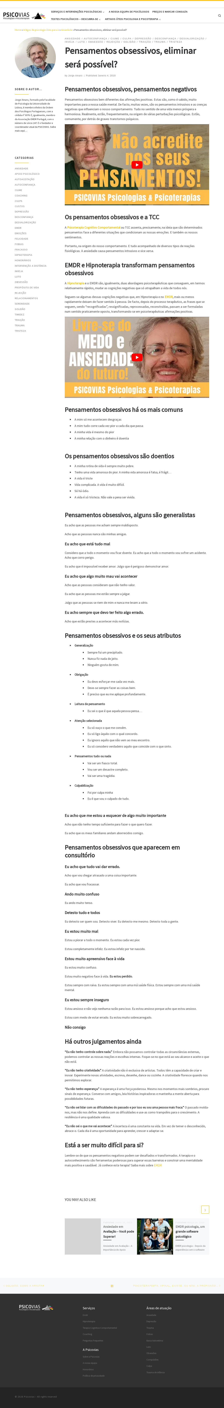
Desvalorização (25, 222)
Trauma (20, 325)
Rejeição (20, 292)
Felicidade (21, 238)
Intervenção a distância (31, 265)
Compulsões (152, 1359)
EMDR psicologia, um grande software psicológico (190, 1231)
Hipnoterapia (23, 255)
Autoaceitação (24, 179)
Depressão (22, 211)
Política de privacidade (93, 1375)
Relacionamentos (26, 298)
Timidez (19, 314)
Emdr (85, 1315)
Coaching (21, 195)
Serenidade (22, 303)
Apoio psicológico (27, 173)
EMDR (158, 1165)
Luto (18, 276)
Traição (20, 320)
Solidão (20, 309)
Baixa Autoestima (154, 1340)
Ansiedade (66, 29)
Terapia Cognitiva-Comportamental (100, 1327)
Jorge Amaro (75, 75)
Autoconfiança (25, 184)
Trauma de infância (155, 1372)
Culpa (18, 201)
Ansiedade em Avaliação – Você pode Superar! (118, 1231)
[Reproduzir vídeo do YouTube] (137, 164)
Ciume (18, 190)
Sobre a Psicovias (91, 1356)
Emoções (21, 233)
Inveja (19, 271)
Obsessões (151, 1353)
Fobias (19, 244)
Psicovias (29, 1396)
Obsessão (21, 282)
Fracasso (21, 249)
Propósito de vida (27, 287)
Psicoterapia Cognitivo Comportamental (93, 227)
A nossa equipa (90, 1363)
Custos (20, 206)
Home (18, 29)
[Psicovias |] (24, 15)
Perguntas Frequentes (93, 1340)
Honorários (23, 260)
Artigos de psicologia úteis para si (41, 29)
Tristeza (20, 330)
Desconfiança (24, 217)
